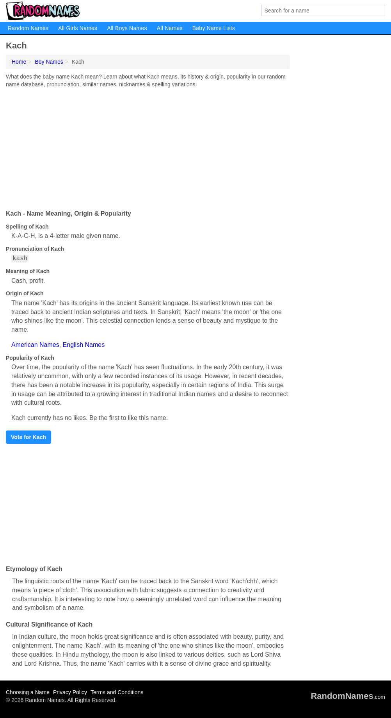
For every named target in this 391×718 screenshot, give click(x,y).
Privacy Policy (70, 692)
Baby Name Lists (213, 28)
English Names (84, 344)
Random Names (28, 28)
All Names (170, 28)
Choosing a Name (28, 692)
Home (19, 62)
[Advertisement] (148, 147)
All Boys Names (127, 28)
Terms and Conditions (117, 692)
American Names (35, 344)
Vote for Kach (28, 437)
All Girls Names (77, 28)
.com (348, 697)
